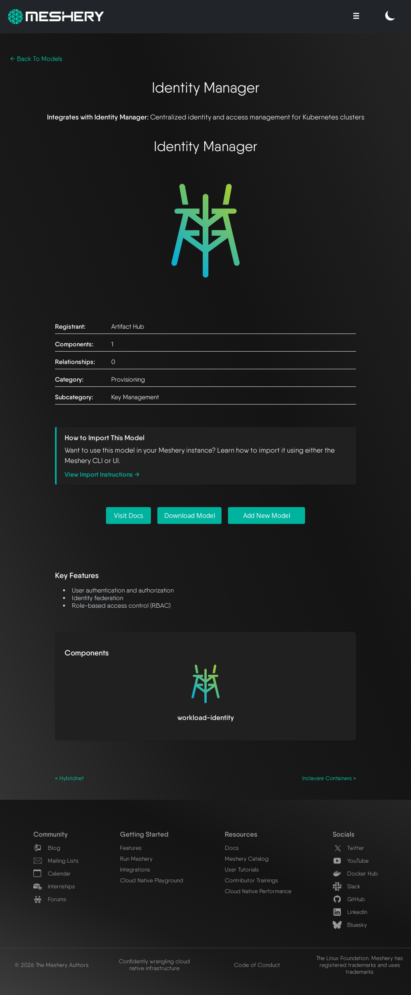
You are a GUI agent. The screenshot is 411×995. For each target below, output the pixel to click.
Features (131, 847)
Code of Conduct (257, 964)
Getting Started (144, 834)
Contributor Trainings (251, 880)
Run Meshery (136, 858)
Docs (232, 847)
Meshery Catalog (247, 858)
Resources (241, 834)
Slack (346, 886)
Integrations (135, 869)
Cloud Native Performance (258, 891)
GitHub (349, 899)
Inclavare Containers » (329, 778)
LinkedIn (350, 911)
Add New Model (266, 515)
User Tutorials (242, 869)
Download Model (189, 515)
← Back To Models (36, 59)
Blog (46, 847)
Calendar (52, 873)
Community (50, 834)
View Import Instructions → (102, 474)
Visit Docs (128, 515)
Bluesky (350, 924)
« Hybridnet (69, 778)
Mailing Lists (56, 860)
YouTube (350, 860)
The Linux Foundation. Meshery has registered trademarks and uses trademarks (359, 965)
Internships (54, 886)
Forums (49, 899)
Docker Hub (355, 873)
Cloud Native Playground (151, 880)
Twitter (348, 847)
